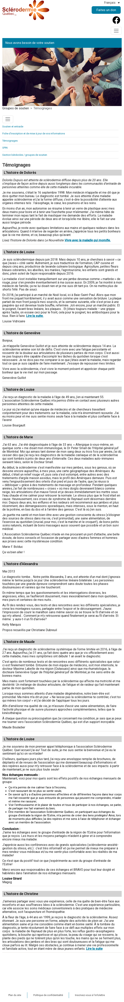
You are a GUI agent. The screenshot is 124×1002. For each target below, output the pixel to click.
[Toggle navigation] (116, 31)
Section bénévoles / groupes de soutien (24, 154)
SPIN (5, 147)
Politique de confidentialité (48, 995)
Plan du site (14, 995)
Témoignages (10, 140)
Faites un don (106, 10)
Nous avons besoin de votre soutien (29, 43)
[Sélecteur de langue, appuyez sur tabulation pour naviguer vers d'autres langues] (112, 2)
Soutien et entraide (12, 126)
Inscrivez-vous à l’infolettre (90, 995)
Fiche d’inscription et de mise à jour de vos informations (33, 133)
